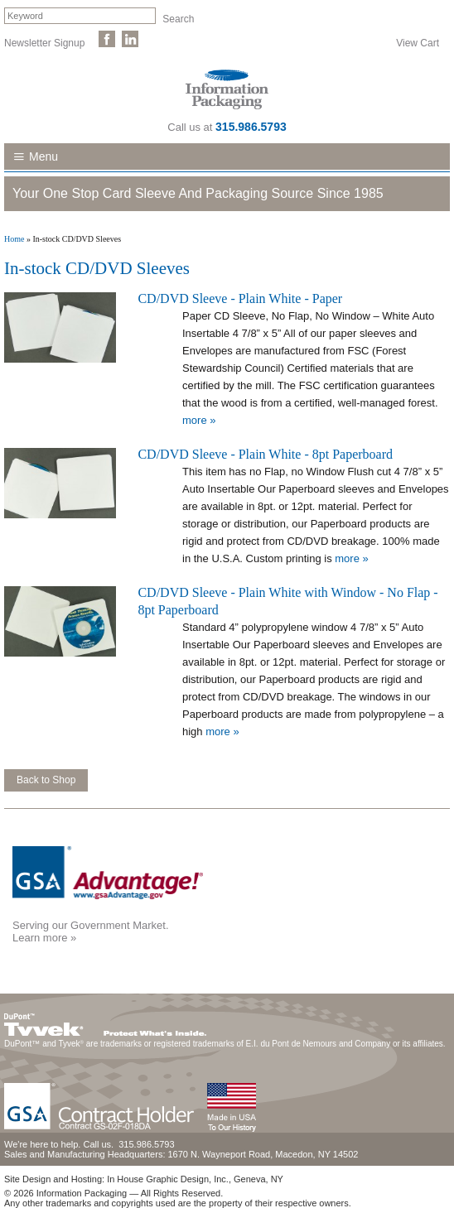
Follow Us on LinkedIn (130, 39)
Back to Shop (46, 780)
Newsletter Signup (44, 42)
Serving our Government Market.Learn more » (90, 931)
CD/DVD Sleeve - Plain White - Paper (240, 298)
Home (14, 238)
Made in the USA (231, 1107)
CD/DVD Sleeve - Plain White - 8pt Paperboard (265, 454)
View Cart (417, 42)
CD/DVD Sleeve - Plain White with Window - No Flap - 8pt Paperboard (287, 601)
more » (198, 420)
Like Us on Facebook (107, 39)
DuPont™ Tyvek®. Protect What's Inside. (105, 1021)
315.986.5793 (251, 126)
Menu (43, 156)
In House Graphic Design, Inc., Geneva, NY (195, 1179)
